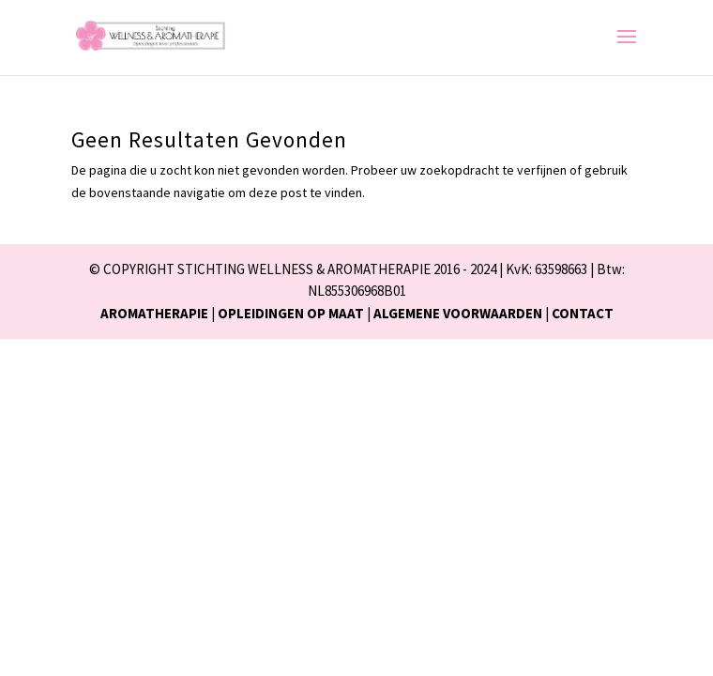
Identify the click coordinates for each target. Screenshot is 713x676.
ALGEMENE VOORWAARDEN (457, 313)
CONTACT (583, 313)
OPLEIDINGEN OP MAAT (291, 313)
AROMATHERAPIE (154, 313)
